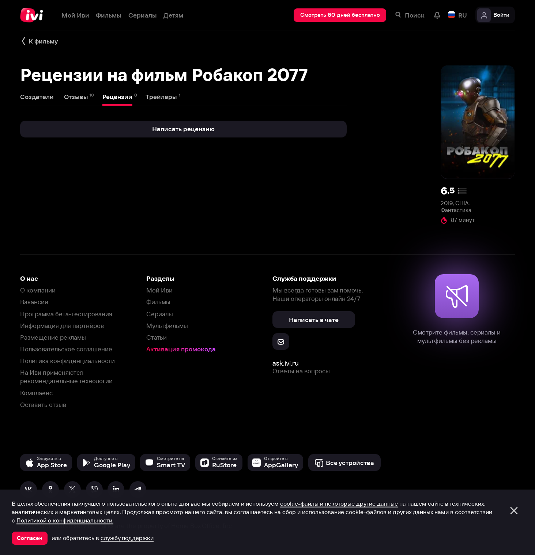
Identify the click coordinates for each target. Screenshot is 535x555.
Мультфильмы (167, 325)
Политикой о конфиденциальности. (64, 520)
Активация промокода (181, 349)
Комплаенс (36, 392)
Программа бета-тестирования (66, 313)
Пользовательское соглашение (66, 349)
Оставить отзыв (43, 404)
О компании (38, 290)
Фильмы (158, 301)
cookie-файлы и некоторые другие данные (339, 503)
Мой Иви (159, 290)
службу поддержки (127, 538)
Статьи (156, 337)
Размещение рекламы (53, 337)
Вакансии (34, 301)
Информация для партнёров (62, 325)
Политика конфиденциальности (67, 360)
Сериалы (159, 313)
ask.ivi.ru (285, 363)
